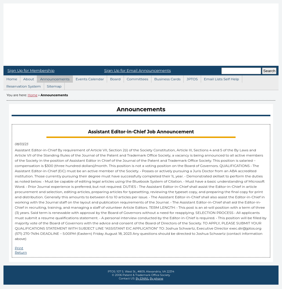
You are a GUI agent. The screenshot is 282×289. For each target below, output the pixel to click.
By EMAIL (142, 278)
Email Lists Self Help (220, 78)
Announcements (53, 78)
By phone (156, 278)
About (27, 78)
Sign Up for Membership (31, 70)
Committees (136, 78)
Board (113, 78)
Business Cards (166, 78)
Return (21, 252)
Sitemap (53, 85)
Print (19, 248)
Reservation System (22, 85)
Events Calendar (88, 78)
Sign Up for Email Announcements (137, 70)
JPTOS (190, 78)
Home (141, 34)
